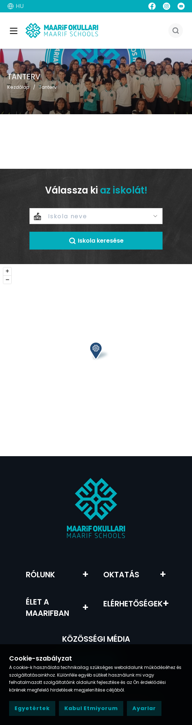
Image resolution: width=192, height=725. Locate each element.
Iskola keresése (96, 240)
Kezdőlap (18, 87)
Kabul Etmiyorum (91, 708)
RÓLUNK (40, 574)
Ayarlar (144, 708)
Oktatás (121, 574)
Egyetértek (32, 708)
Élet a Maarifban (47, 607)
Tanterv (48, 87)
